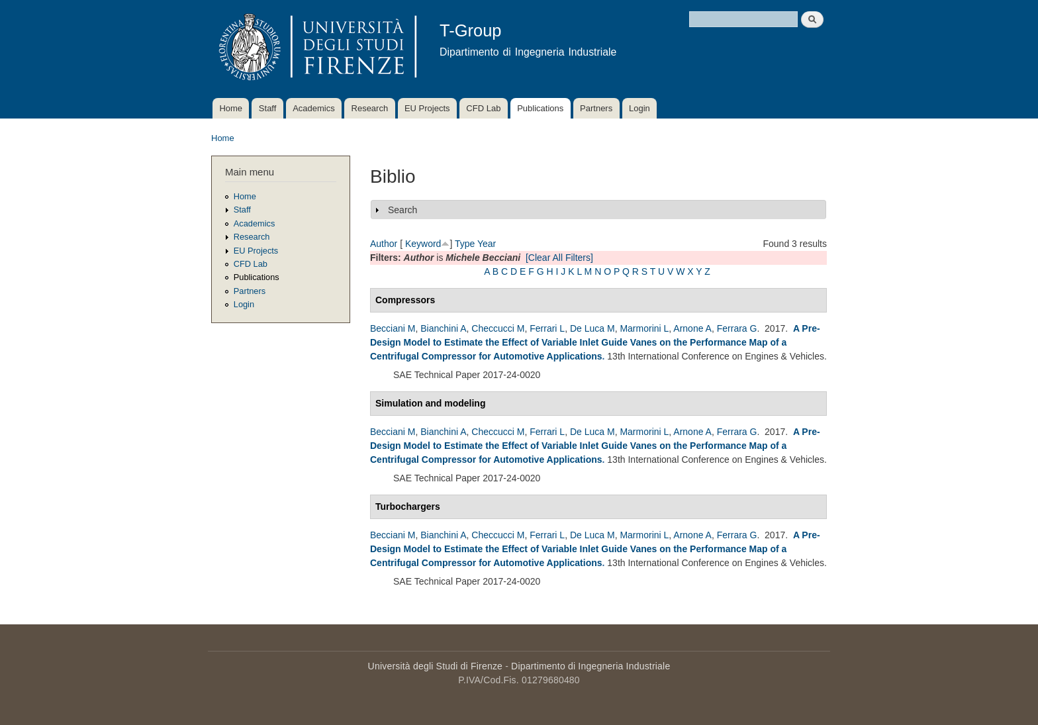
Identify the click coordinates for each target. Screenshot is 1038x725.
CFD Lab (483, 108)
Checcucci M (497, 328)
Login (639, 108)
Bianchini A (443, 328)
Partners (596, 108)
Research (370, 108)
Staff (268, 108)
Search (402, 210)
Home (230, 108)
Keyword (423, 243)
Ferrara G (737, 328)
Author (383, 243)
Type (465, 243)
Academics (314, 108)
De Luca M (592, 328)
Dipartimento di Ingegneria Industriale (590, 666)
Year (486, 243)
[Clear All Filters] (559, 257)
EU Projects (427, 108)
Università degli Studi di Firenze (435, 666)
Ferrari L (547, 328)
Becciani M (392, 328)
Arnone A (692, 328)
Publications (540, 108)
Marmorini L (644, 328)
